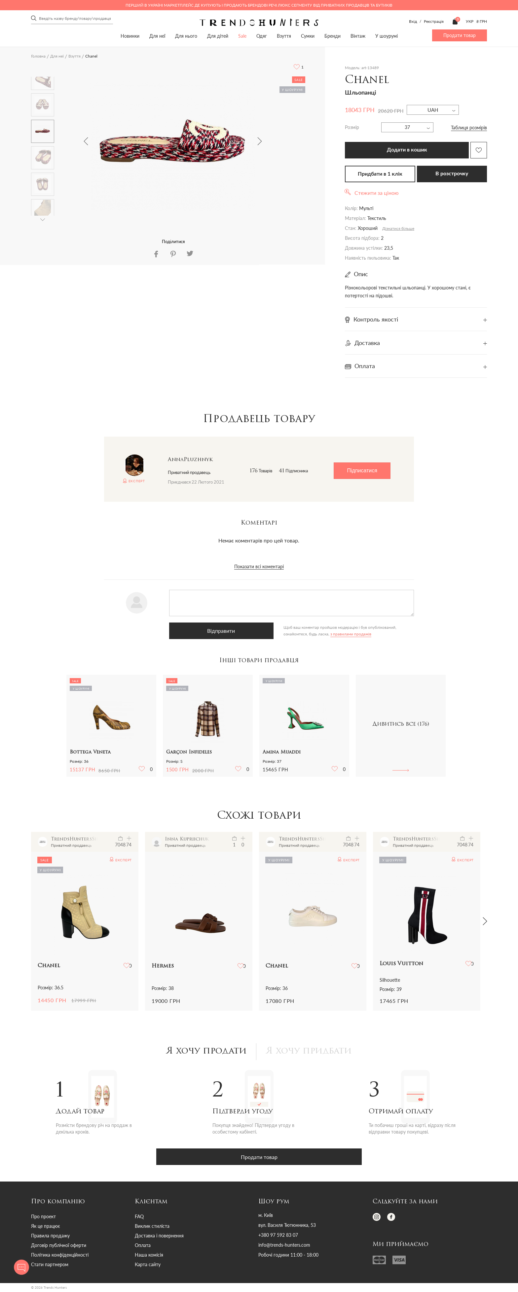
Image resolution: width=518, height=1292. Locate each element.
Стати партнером (49, 1265)
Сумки (307, 36)
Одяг (261, 36)
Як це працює (45, 1227)
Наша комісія (149, 1256)
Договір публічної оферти (58, 1246)
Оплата (143, 1246)
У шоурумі (386, 36)
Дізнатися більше (398, 228)
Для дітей (217, 36)
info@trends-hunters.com (284, 1246)
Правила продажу (50, 1236)
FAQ (139, 1217)
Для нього (186, 36)
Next (260, 141)
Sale (242, 36)
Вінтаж (358, 36)
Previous (86, 141)
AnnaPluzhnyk (190, 459)
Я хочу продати (204, 1052)
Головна (38, 56)
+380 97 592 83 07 (278, 1236)
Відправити (202, 630)
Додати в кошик (407, 149)
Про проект (43, 1217)
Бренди (332, 36)
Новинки (130, 36)
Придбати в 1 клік (380, 174)
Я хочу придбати (311, 1052)
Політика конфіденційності (60, 1256)
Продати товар (459, 35)
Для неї (157, 36)
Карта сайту (148, 1265)
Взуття (284, 36)
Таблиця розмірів (469, 127)
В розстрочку (451, 173)
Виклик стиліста (152, 1227)
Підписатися (362, 470)
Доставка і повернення (159, 1236)
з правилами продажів (265, 633)
